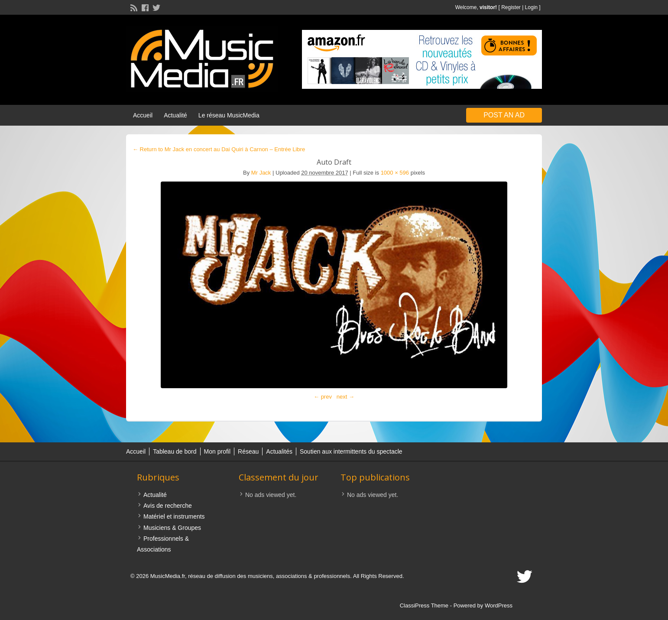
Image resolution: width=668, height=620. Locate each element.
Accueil (142, 115)
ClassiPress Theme (424, 605)
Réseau (248, 451)
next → (345, 396)
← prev (323, 396)
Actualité (175, 115)
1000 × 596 (395, 172)
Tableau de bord (174, 451)
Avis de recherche (167, 505)
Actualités (279, 451)
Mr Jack (261, 172)
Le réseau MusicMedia (228, 115)
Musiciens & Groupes (172, 527)
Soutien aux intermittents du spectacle (351, 451)
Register (511, 7)
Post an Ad (504, 115)
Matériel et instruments (174, 516)
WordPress (498, 605)
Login (531, 7)
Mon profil (217, 451)
